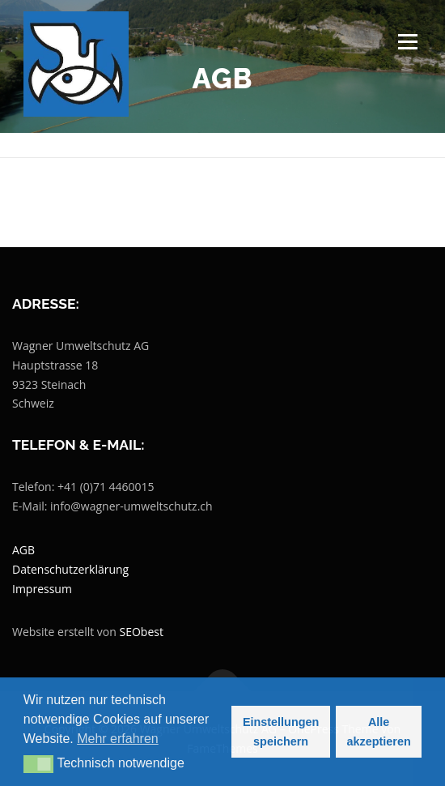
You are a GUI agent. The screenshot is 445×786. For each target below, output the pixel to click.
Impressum (42, 588)
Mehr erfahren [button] (118, 738)
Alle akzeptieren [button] (379, 732)
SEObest (141, 631)
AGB (23, 549)
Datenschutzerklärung (70, 569)
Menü (406, 42)
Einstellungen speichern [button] (281, 732)
